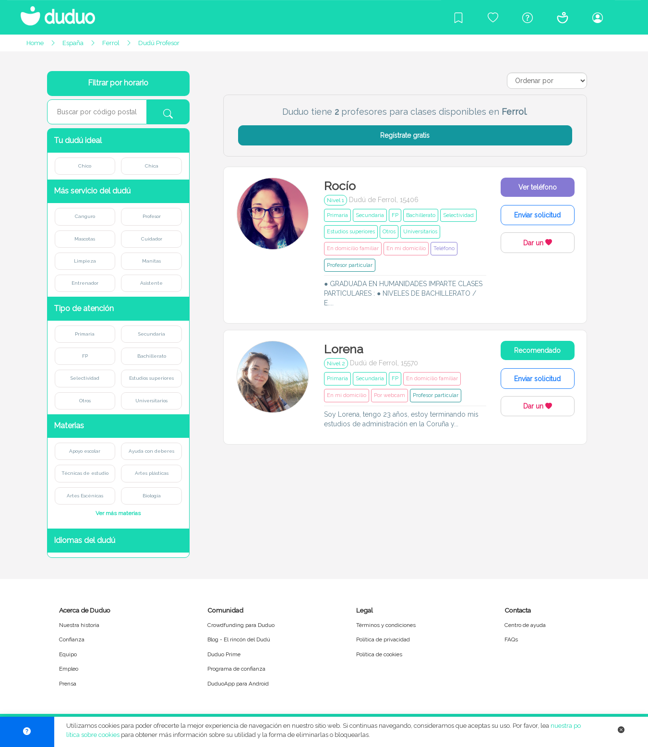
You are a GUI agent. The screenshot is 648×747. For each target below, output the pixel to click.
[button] (119, 140)
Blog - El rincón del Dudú (238, 639)
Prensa (67, 683)
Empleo (68, 668)
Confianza (71, 639)
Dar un (537, 243)
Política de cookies (379, 654)
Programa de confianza (236, 668)
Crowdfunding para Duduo (241, 625)
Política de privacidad (383, 639)
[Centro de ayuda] (527, 17)
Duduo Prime (223, 654)
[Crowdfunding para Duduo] (492, 17)
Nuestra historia (79, 625)
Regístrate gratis (405, 135)
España (73, 43)
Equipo (68, 654)
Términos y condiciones (386, 625)
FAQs (511, 639)
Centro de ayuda (525, 625)
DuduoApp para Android (238, 683)
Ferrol (111, 43)
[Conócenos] (563, 17)
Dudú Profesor (159, 43)
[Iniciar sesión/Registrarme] (597, 17)
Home (35, 43)
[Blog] (458, 17)
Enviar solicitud (537, 215)
